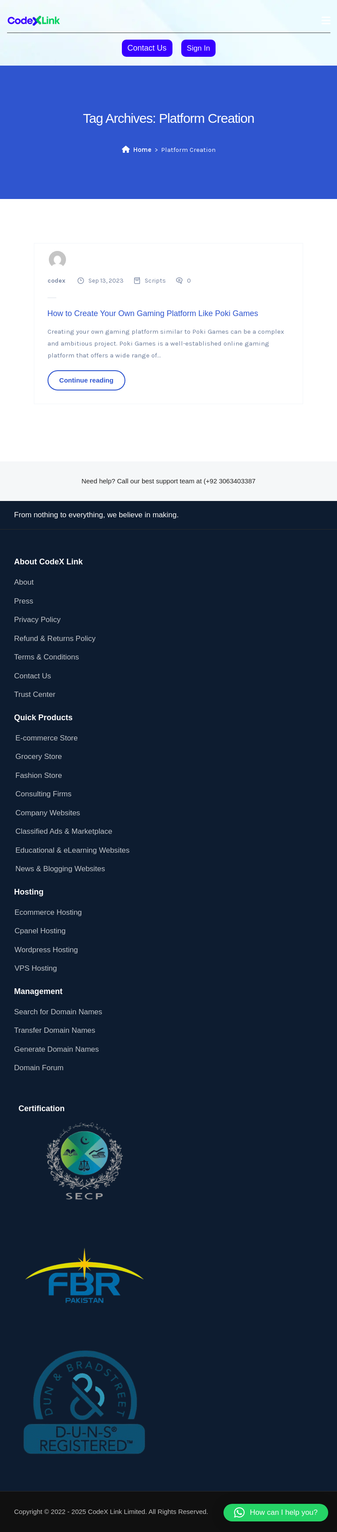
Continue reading (86, 380)
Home (136, 150)
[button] (275, 1512)
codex (57, 280)
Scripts (155, 280)
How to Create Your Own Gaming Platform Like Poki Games (153, 313)
